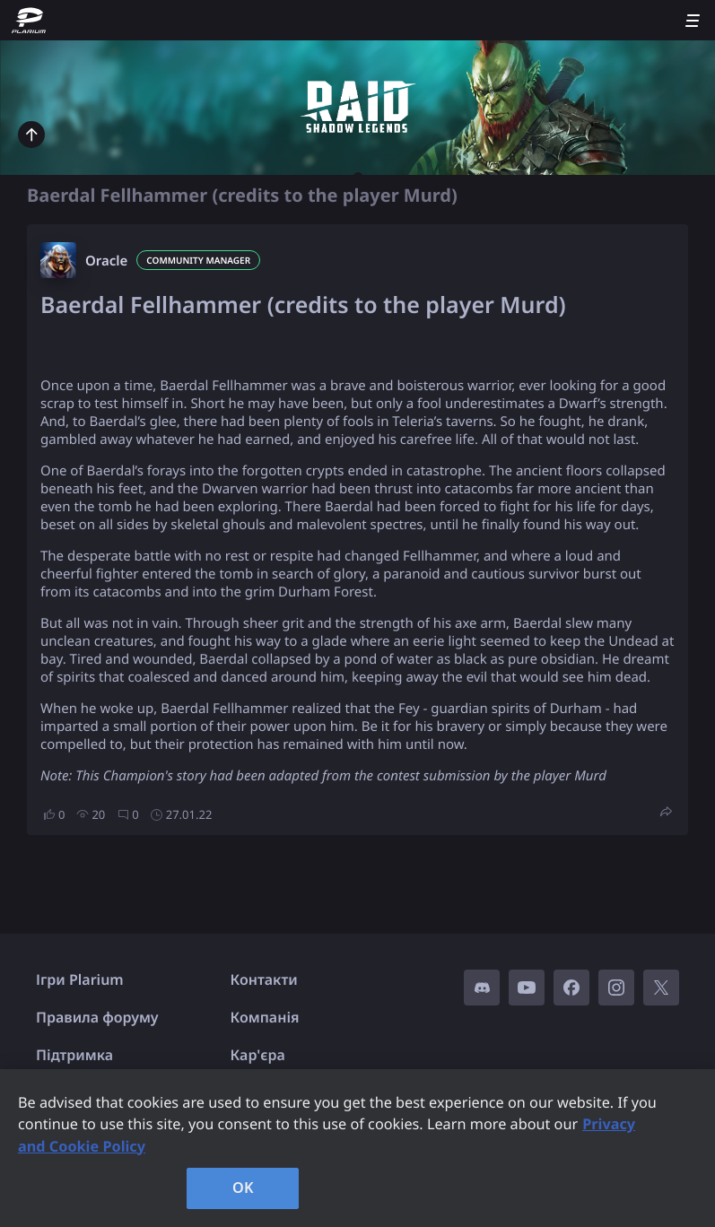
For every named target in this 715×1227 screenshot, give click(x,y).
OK (243, 1187)
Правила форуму (97, 1017)
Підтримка (74, 1055)
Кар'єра (258, 1055)
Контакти (264, 979)
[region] (357, 1148)
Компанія (265, 1017)
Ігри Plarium (80, 979)
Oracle (106, 261)
